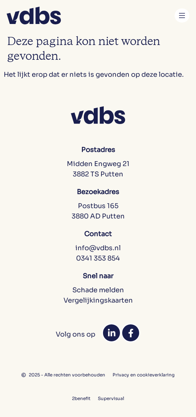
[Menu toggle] (182, 15)
